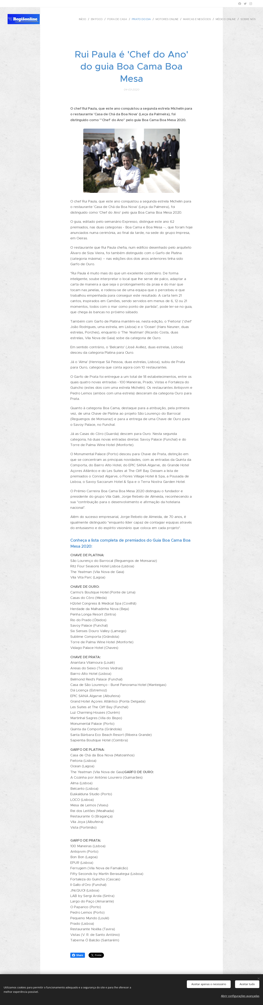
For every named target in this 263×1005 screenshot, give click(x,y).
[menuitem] (82, 19)
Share (77, 955)
